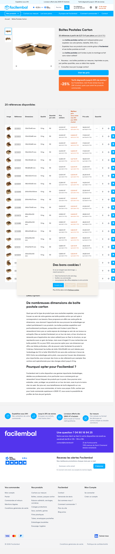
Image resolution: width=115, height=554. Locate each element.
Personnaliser (82, 285)
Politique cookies (73, 290)
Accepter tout (58, 285)
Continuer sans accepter (70, 285)
